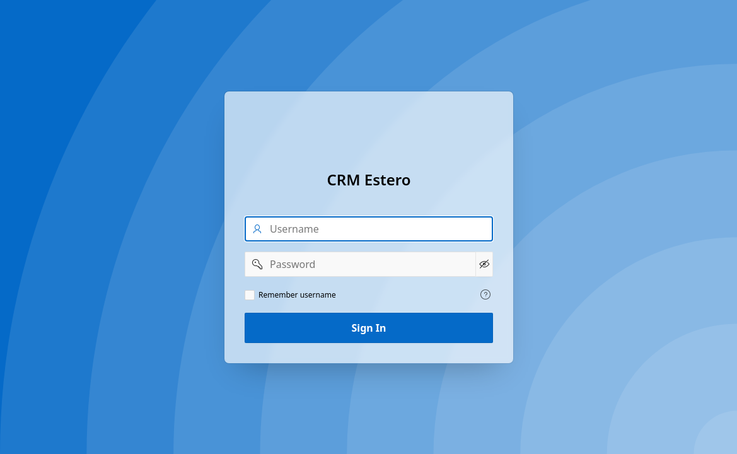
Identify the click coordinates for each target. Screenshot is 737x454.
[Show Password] (483, 264)
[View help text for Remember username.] (485, 294)
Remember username (297, 295)
